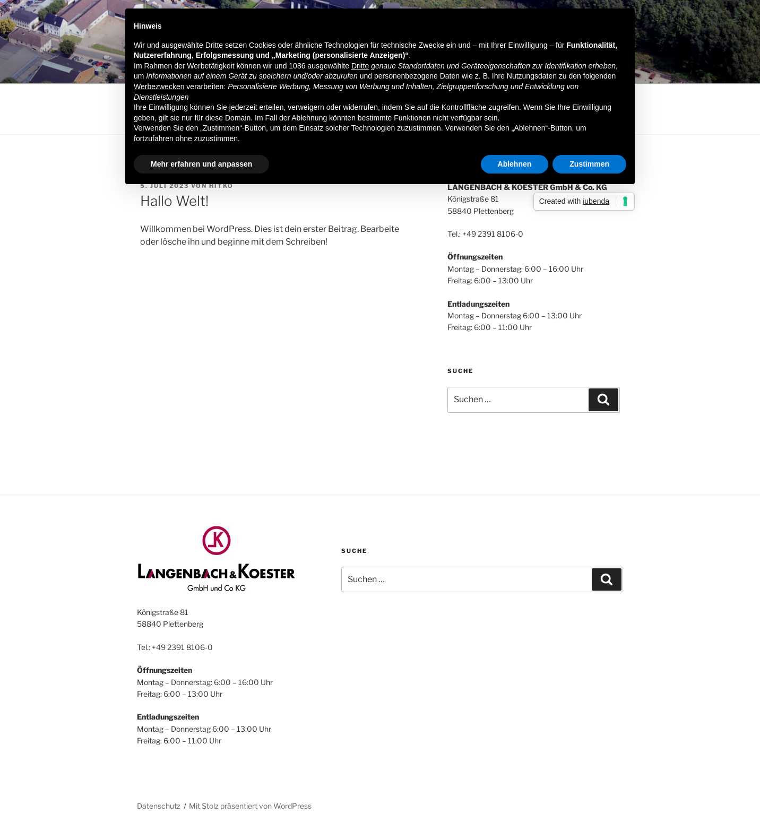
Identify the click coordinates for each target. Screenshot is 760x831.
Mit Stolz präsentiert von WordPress (250, 805)
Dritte (360, 66)
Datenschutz (158, 805)
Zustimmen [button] (589, 164)
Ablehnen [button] (515, 164)
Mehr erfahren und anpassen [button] (201, 164)
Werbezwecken (159, 86)
